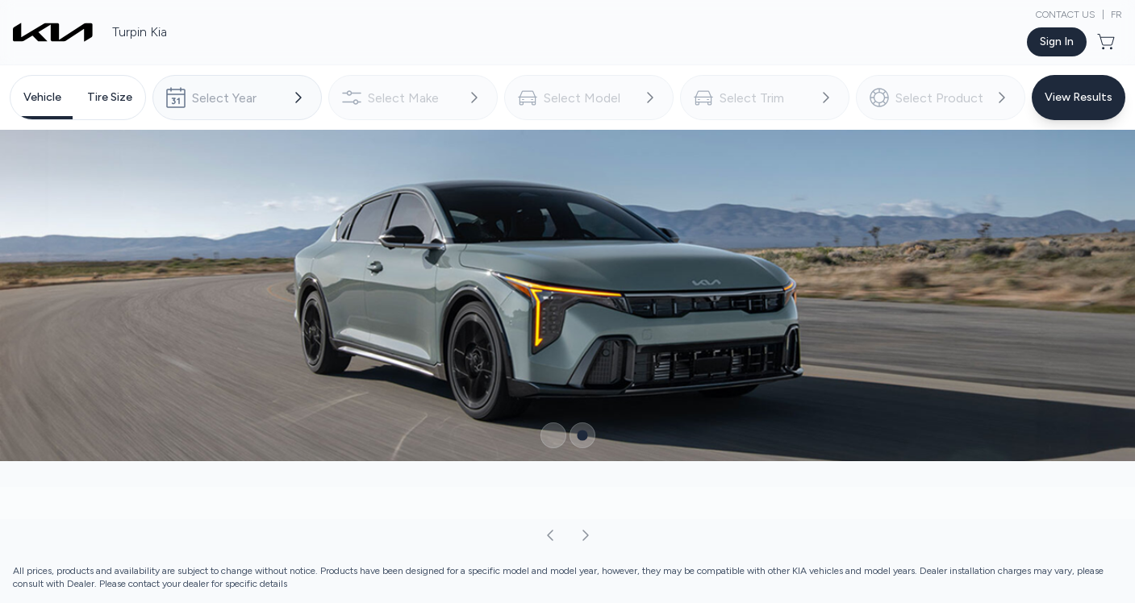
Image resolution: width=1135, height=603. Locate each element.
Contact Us (1065, 14)
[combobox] (237, 97)
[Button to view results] (1078, 97)
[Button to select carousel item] (553, 435)
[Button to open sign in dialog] (1057, 41)
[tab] (42, 97)
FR (1116, 14)
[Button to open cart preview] (1107, 41)
